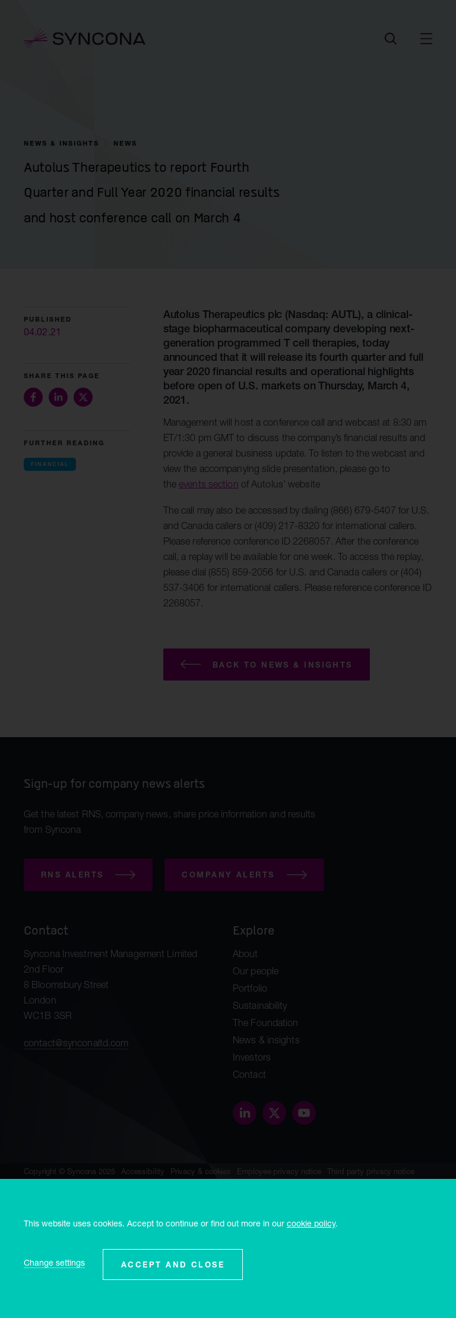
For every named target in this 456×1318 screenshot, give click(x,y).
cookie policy (311, 1223)
